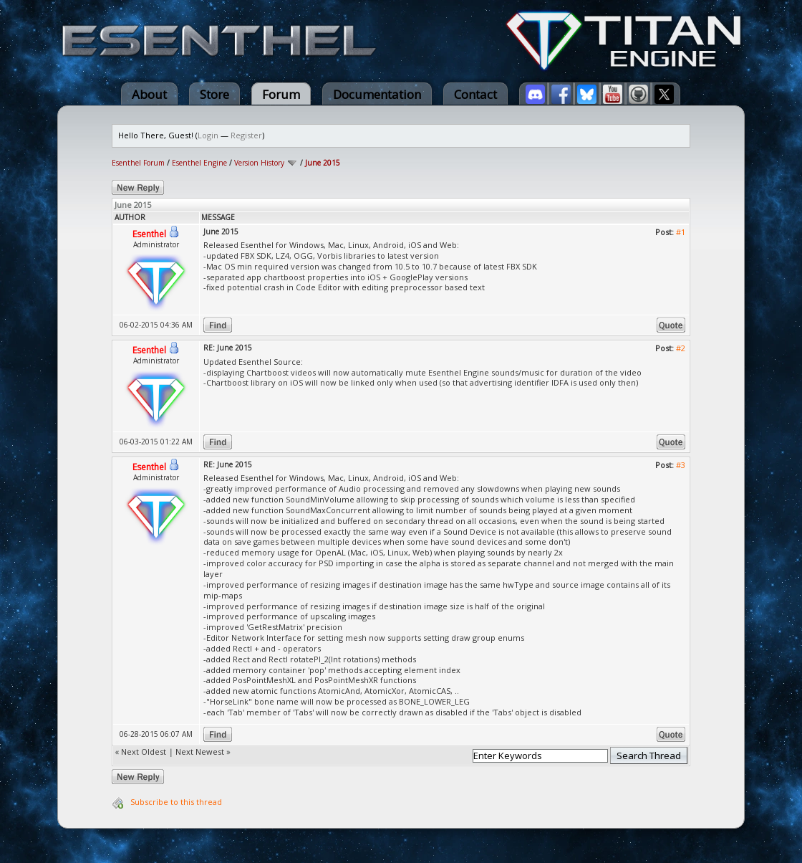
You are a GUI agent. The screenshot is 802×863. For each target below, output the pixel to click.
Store (214, 94)
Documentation (377, 94)
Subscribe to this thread (176, 801)
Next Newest (199, 751)
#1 (680, 232)
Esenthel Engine (199, 163)
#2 (680, 348)
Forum (281, 94)
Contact (475, 94)
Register (246, 135)
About (149, 94)
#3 (680, 464)
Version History (259, 163)
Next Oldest (143, 751)
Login (208, 135)
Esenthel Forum (138, 163)
